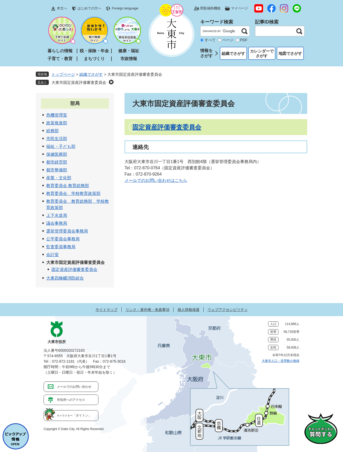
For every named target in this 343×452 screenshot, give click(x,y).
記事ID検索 (267, 22)
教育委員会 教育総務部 (67, 185)
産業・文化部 (58, 178)
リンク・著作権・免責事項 (147, 310)
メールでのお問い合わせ (74, 387)
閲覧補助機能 (210, 8)
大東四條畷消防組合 (65, 278)
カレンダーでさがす (262, 53)
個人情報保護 (188, 310)
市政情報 (128, 58)
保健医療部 (56, 154)
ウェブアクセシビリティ (228, 310)
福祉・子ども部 (60, 146)
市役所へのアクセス (71, 400)
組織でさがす (233, 53)
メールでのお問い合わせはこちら (156, 180)
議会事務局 (56, 223)
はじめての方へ (89, 8)
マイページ (239, 8)
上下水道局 (56, 215)
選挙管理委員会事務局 (67, 231)
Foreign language (125, 8)
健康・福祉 (128, 51)
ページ (227, 40)
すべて (210, 40)
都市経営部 (56, 162)
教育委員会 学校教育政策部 (73, 193)
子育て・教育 (60, 58)
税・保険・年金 (94, 51)
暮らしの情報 (60, 51)
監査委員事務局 (60, 247)
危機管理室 (56, 115)
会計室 (52, 254)
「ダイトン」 (74, 415)
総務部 (52, 131)
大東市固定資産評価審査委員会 (78, 82)
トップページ (63, 74)
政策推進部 (56, 123)
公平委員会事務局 (63, 239)
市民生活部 (56, 138)
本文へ (62, 8)
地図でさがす (290, 53)
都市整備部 (56, 170)
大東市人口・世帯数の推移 (280, 361)
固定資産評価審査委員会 (166, 127)
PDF (243, 40)
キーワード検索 (216, 22)
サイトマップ (106, 310)
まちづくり (94, 58)
